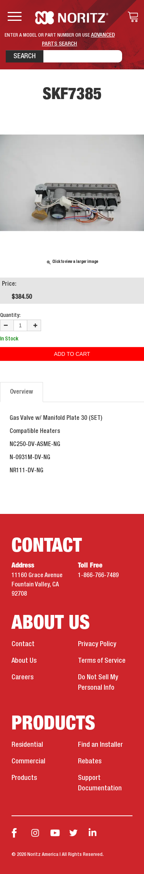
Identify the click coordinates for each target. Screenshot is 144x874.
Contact (23, 644)
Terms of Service (102, 661)
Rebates (89, 761)
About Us (24, 661)
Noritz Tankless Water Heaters (72, 18)
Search (24, 56)
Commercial (28, 761)
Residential (27, 745)
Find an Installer (100, 745)
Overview (21, 392)
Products (24, 778)
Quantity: (10, 315)
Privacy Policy (97, 644)
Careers (22, 677)
